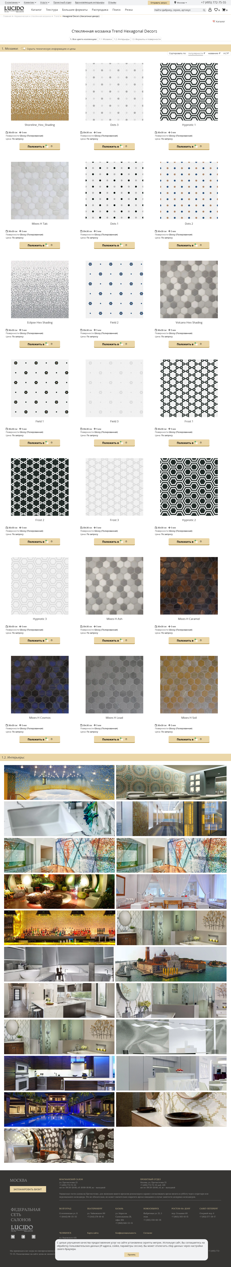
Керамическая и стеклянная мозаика (32, 16)
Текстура (52, 10)
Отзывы (112, 2)
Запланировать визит (28, 1189)
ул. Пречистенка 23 (68, 1182)
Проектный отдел (62, 2)
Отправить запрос (159, 2)
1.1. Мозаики (105, 39)
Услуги (44, 2)
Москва (181, 2)
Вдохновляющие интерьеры (89, 2)
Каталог (36, 10)
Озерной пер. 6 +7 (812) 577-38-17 (210, 1212)
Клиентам (29, 2)
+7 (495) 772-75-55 (213, 2)
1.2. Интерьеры (122, 39)
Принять (132, 1254)
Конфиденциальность (125, 1233)
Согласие (147, 1233)
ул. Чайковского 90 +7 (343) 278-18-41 (98, 1212)
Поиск (116, 10)
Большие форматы (75, 10)
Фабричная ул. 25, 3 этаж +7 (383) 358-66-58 (154, 1214)
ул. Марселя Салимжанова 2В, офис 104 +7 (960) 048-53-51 (126, 1215)
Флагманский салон (71, 1179)
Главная (7, 16)
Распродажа (100, 10)
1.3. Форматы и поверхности (146, 39)
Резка (129, 10)
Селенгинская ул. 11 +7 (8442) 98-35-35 (70, 1212)
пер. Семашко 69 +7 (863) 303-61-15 (182, 1212)
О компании (11, 2)
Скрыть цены (51, 48)
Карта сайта (92, 1233)
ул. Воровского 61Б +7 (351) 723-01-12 (70, 1236)
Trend (56, 16)
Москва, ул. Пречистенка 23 (153, 1182)
